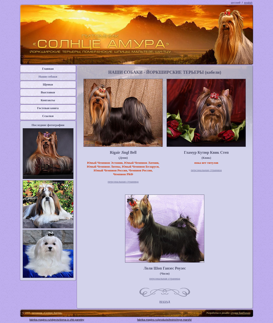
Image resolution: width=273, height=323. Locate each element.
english (248, 2)
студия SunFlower (240, 312)
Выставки (48, 92)
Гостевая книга (47, 108)
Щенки (48, 84)
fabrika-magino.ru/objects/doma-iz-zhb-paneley (56, 319)
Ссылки (48, 116)
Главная (48, 68)
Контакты (48, 100)
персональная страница (123, 181)
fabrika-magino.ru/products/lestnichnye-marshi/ (164, 319)
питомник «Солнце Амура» (47, 312)
